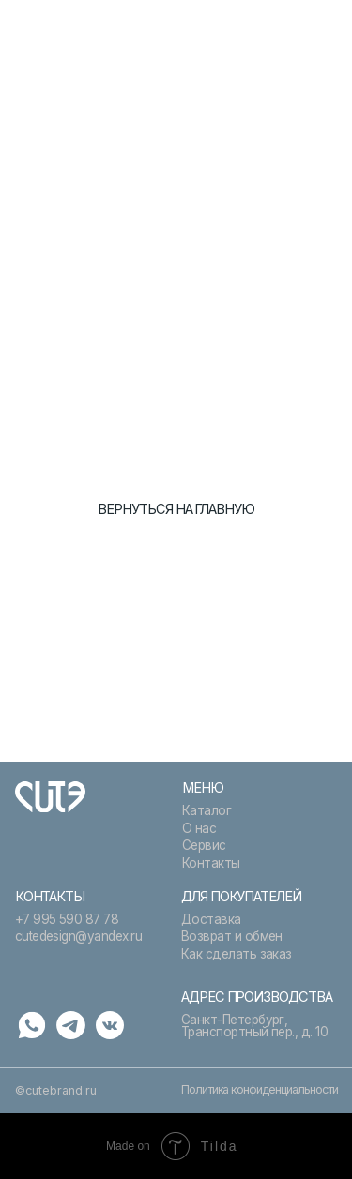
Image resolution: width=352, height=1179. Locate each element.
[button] (325, 27)
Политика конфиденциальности (259, 1089)
